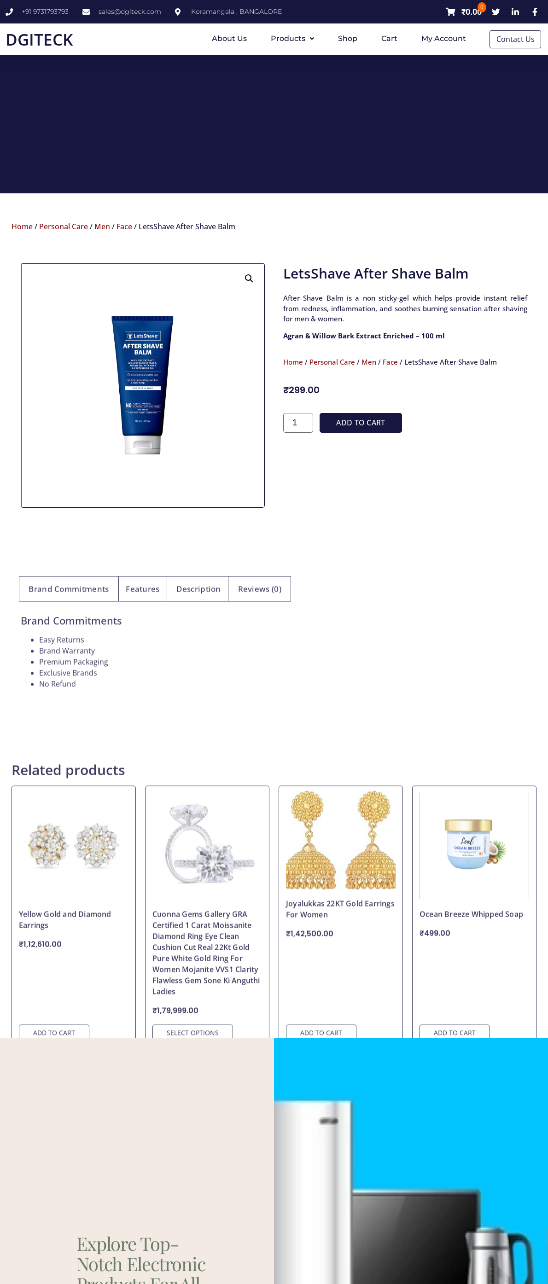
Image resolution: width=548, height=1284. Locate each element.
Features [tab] (142, 686)
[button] (249, 332)
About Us (229, 38)
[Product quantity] (298, 477)
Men (102, 226)
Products (292, 38)
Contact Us (516, 39)
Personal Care (63, 226)
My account (443, 38)
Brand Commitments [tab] (69, 686)
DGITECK (39, 39)
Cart (389, 38)
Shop (347, 38)
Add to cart (360, 476)
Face (124, 226)
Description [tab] (198, 686)
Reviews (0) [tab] (259, 686)
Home (22, 226)
